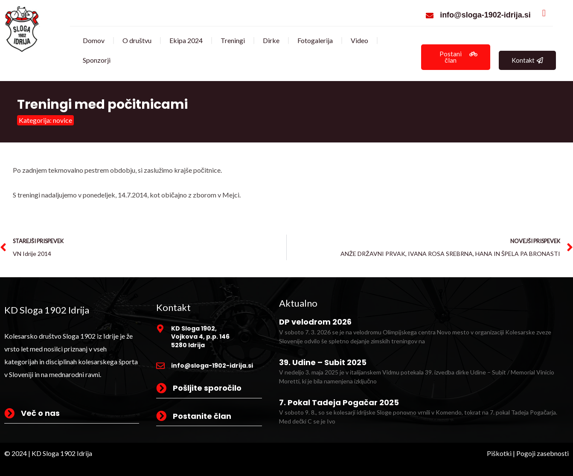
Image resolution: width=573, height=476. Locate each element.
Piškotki (499, 453)
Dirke (271, 40)
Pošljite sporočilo (207, 388)
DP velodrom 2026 (315, 321)
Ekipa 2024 (186, 40)
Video (359, 40)
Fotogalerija (315, 40)
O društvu (136, 40)
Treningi (233, 40)
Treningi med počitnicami (102, 104)
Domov (94, 40)
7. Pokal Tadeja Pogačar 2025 (339, 402)
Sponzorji (97, 60)
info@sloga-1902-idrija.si (485, 15)
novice (62, 120)
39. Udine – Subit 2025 (322, 362)
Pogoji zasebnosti (542, 453)
